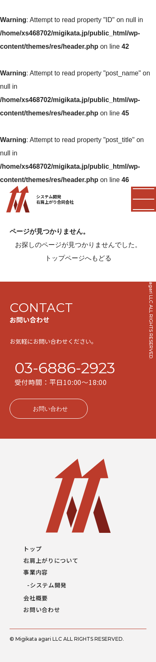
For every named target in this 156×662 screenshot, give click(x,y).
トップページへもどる (78, 258)
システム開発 (48, 585)
